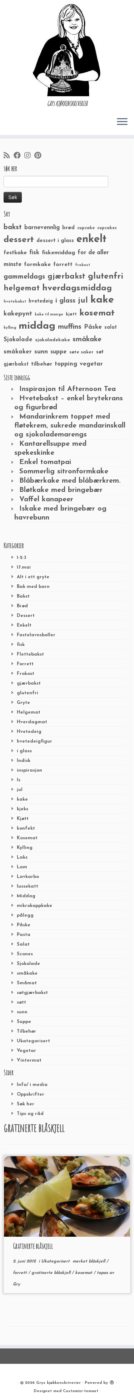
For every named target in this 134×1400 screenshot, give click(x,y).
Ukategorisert (33, 1041)
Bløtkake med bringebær (61, 490)
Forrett (25, 664)
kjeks (22, 809)
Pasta (23, 934)
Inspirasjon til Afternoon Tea (67, 389)
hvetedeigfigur (34, 741)
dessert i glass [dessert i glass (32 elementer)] (55, 240)
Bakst (23, 596)
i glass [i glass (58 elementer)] (65, 301)
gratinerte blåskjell (51, 1273)
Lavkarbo (28, 876)
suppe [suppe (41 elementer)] (58, 352)
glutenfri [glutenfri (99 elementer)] (105, 276)
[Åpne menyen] (122, 122)
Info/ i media (32, 1084)
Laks (22, 857)
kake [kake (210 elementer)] (102, 300)
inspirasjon (29, 770)
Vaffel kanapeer (46, 499)
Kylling (25, 847)
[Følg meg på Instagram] (29, 156)
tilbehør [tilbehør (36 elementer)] (41, 364)
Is (18, 780)
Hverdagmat (32, 722)
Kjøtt (23, 818)
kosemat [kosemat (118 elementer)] (97, 313)
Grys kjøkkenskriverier (58, 1383)
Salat (23, 944)
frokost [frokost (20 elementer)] (82, 265)
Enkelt (24, 625)
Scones (25, 954)
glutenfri (27, 693)
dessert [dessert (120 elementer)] (19, 240)
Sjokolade (28, 963)
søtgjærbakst (32, 992)
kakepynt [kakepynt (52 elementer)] (18, 313)
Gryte (23, 702)
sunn (22, 1012)
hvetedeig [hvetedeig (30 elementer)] (41, 301)
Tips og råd (30, 1113)
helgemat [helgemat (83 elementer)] (22, 288)
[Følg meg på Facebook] (19, 156)
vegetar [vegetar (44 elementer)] (91, 364)
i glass (24, 751)
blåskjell (97, 1261)
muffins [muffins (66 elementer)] (69, 326)
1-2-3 (21, 557)
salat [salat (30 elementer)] (110, 327)
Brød (22, 606)
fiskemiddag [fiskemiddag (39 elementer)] (58, 253)
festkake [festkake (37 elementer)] (15, 253)
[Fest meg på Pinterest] (39, 156)
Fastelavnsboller (36, 635)
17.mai (24, 567)
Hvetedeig (29, 731)
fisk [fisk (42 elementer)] (34, 253)
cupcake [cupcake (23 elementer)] (86, 228)
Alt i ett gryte (33, 577)
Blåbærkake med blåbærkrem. (69, 480)
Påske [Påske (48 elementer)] (93, 327)
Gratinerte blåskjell (33, 1246)
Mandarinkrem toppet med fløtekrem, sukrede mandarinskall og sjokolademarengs (69, 425)
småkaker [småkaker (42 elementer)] (18, 352)
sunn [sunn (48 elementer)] (41, 352)
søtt (21, 1002)
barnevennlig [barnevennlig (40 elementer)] (42, 228)
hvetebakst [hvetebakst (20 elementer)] (15, 302)
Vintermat (29, 1060)
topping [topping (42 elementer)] (66, 364)
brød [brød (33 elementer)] (68, 228)
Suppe (24, 1021)
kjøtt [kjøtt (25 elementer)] (71, 314)
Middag (26, 896)
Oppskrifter (30, 1094)
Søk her (25, 1104)
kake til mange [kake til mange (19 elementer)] (49, 315)
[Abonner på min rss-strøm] (9, 156)
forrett (20, 1273)
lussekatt (27, 886)
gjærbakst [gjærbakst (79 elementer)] (66, 276)
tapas (103, 1273)
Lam (22, 867)
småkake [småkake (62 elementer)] (87, 339)
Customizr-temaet (80, 1391)
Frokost (25, 673)
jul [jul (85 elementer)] (83, 300)
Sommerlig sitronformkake (63, 471)
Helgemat (28, 712)
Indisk (23, 760)
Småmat (27, 983)
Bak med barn (33, 586)
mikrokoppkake (34, 905)
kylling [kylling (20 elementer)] (10, 328)
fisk (21, 644)
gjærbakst (29, 683)
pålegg (25, 915)
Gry (16, 1284)
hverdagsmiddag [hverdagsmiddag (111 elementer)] (77, 288)
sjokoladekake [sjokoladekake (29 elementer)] (52, 340)
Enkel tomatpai (45, 462)
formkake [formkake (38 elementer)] (37, 264)
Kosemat (27, 838)
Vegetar (26, 1050)
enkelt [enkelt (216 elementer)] (91, 239)
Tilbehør (26, 1031)
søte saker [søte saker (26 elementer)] (81, 352)
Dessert (26, 615)
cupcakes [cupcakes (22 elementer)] (107, 228)
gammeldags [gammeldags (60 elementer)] (24, 276)
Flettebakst (30, 654)
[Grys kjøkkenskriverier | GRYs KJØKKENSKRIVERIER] (67, 50)
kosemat (84, 1273)
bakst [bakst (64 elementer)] (13, 227)
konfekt (26, 828)
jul (20, 789)
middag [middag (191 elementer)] (37, 326)
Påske (23, 925)
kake (22, 799)
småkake (27, 973)
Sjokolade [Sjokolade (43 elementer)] (18, 340)
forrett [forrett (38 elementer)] (63, 264)
